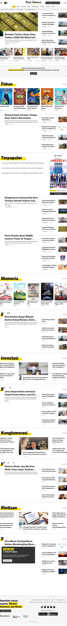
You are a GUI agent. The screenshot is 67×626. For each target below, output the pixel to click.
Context (55, 608)
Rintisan (48, 6)
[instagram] (42, 613)
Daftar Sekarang (7, 560)
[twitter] (45, 613)
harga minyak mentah (30, 9)
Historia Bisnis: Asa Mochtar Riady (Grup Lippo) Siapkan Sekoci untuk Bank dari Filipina (20, 58)
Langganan (40, 605)
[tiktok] (48, 613)
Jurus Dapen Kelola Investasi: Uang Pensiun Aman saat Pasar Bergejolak (23, 168)
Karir (64, 605)
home (14, 6)
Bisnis (28, 6)
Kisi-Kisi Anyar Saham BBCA (32, 58)
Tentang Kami (33, 605)
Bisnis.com (31, 608)
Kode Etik (53, 605)
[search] (62, 3)
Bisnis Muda (46, 608)
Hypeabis (51, 608)
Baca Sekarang (58, 194)
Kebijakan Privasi (47, 605)
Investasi (23, 6)
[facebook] (51, 613)
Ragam (52, 6)
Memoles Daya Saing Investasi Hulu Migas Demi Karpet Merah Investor (22, 173)
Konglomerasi (35, 6)
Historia (42, 6)
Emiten (7, 268)
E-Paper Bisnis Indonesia (38, 608)
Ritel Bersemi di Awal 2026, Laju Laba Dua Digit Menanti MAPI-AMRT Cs (60, 58)
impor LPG (12, 9)
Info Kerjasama (59, 605)
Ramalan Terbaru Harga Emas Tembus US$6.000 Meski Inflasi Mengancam (24, 163)
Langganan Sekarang (5, 617)
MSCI (6, 9)
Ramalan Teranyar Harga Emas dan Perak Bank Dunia (47, 58)
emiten (18, 6)
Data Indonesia (60, 608)
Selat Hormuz (20, 9)
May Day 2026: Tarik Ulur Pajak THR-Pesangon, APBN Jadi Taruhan (5, 58)
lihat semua (64, 84)
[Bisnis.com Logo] (1, 3)
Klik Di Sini (33, 73)
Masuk (65, 3)
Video (65, 608)
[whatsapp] (54, 613)
